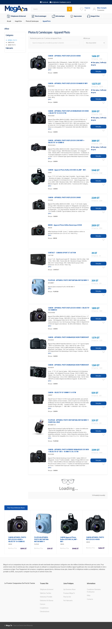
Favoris (87, 8)
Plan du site (67, 597)
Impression (76, 16)
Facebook (45, 2)
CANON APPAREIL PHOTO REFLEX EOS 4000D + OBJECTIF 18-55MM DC (17, 539)
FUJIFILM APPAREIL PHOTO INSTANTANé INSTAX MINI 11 (41, 539)
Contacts (90, 599)
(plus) (49, 70)
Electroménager (38, 16)
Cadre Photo (12, 45)
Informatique (58, 16)
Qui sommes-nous (69, 589)
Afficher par (86, 38)
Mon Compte (102, 8)
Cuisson (42, 604)
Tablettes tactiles (45, 593)
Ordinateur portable (46, 597)
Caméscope (11, 42)
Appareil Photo (12, 40)
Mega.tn (9, 625)
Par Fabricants (68, 601)
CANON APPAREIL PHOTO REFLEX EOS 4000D (95, 538)
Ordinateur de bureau (46, 601)
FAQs (88, 595)
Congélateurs (44, 608)
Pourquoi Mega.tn (69, 593)
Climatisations (44, 612)
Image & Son (93, 16)
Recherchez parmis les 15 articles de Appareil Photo (45, 38)
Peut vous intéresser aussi (16, 508)
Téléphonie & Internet (16, 16)
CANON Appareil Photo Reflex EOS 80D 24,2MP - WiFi (69, 539)
